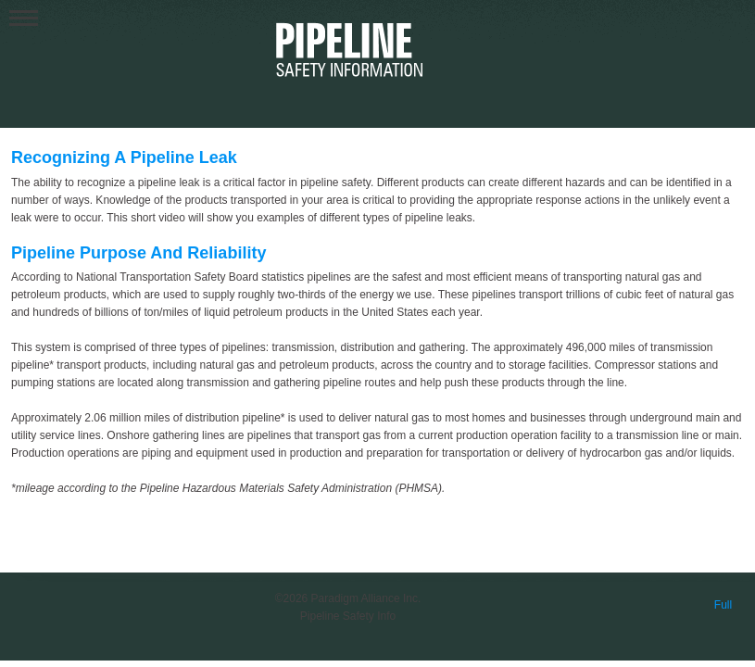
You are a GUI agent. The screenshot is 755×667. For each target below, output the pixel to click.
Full (723, 604)
